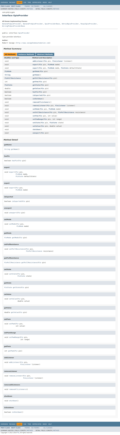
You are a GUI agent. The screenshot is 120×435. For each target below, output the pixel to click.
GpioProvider (24, 33)
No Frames (35, 6)
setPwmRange (38, 119)
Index (45, 2)
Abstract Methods (45, 54)
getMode (36, 71)
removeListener (39, 105)
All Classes (47, 6)
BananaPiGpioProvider (11, 24)
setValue (36, 126)
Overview (4, 2)
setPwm (35, 116)
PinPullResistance (13, 78)
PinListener (57, 61)
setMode (36, 109)
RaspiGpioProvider (89, 24)
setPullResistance (41, 112)
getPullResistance (41, 78)
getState (36, 85)
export (35, 64)
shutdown (36, 129)
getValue (36, 88)
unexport (36, 133)
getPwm (35, 82)
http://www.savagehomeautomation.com (32, 43)
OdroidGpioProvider (70, 24)
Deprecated (36, 2)
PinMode (51, 64)
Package (12, 2)
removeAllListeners (41, 102)
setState (36, 123)
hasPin (35, 92)
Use (25, 2)
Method (30, 9)
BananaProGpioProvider (33, 24)
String (7, 75)
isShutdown (37, 99)
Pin (45, 61)
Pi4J (18, 432)
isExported (37, 95)
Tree (29, 2)
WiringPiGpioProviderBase (13, 26)
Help (50, 2)
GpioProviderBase (52, 24)
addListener (38, 61)
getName (36, 75)
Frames (27, 6)
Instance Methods (26, 54)
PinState (64, 68)
